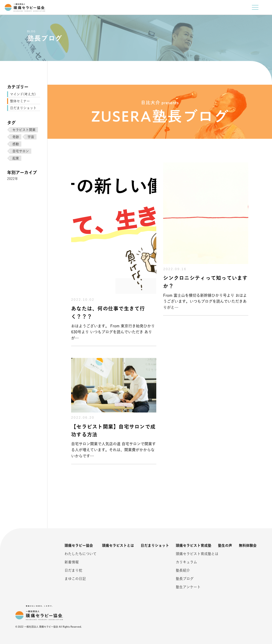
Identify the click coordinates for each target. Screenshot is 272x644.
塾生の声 (225, 545)
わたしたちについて (80, 554)
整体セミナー (20, 101)
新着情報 (72, 562)
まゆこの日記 (75, 578)
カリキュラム (186, 562)
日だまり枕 (73, 570)
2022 (11, 178)
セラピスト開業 (24, 129)
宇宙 (31, 137)
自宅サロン (20, 151)
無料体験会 (248, 545)
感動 (15, 144)
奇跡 (15, 137)
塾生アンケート (188, 587)
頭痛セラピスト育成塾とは (191, 554)
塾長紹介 (183, 570)
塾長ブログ (185, 578)
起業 (15, 158)
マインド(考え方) (23, 94)
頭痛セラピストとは (118, 545)
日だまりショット (23, 108)
